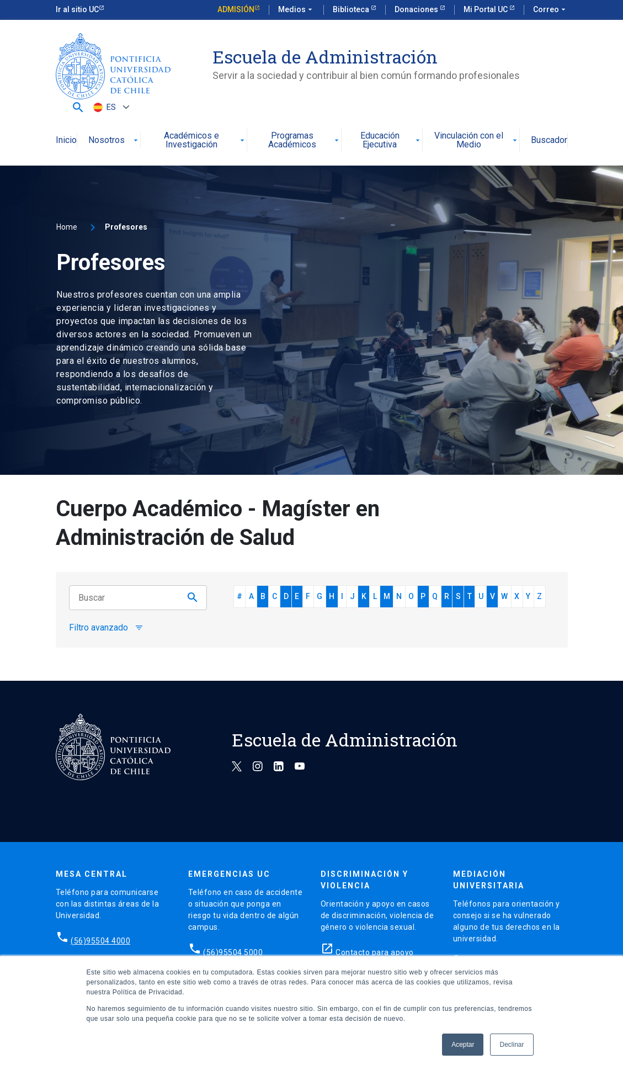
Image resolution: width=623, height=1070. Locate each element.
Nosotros (114, 140)
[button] (78, 107)
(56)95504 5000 (233, 952)
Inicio (66, 140)
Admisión (235, 9)
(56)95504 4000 (100, 940)
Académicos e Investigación (205, 140)
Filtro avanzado (106, 627)
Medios (296, 10)
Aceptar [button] (462, 1044)
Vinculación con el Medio (476, 140)
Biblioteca (352, 9)
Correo (550, 10)
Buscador (549, 140)
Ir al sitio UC (77, 9)
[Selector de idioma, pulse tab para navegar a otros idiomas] (110, 107)
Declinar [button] (511, 1044)
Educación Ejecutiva (391, 140)
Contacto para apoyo (375, 952)
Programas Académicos (304, 140)
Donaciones (417, 9)
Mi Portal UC (486, 9)
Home (66, 227)
